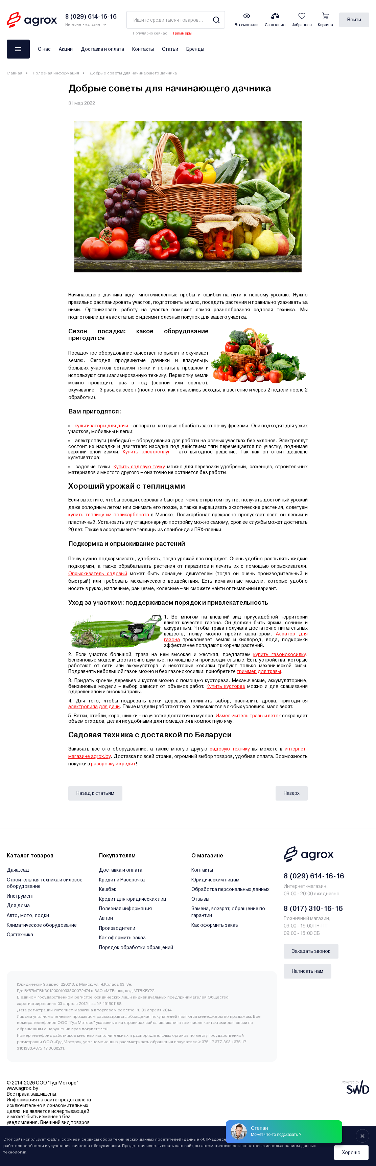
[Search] (216, 20)
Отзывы (200, 899)
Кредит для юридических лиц (132, 899)
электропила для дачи (94, 706)
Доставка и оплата (102, 49)
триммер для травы (259, 671)
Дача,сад (18, 870)
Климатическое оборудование (42, 925)
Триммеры (182, 33)
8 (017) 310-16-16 (313, 908)
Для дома (18, 905)
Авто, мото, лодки (28, 915)
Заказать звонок (311, 951)
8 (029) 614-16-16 (314, 876)
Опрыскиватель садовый (97, 573)
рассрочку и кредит (113, 763)
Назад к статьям (95, 793)
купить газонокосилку (279, 654)
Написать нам (307, 971)
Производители (117, 928)
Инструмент (20, 896)
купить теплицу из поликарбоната (108, 514)
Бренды (195, 49)
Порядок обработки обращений (136, 947)
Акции (66, 49)
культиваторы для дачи (101, 425)
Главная (14, 73)
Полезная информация (56, 73)
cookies (69, 1139)
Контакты (143, 49)
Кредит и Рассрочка (122, 879)
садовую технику (230, 749)
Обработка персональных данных (230, 889)
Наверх (292, 793)
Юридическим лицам (215, 879)
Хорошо (351, 1152)
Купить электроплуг (146, 451)
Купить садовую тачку (139, 466)
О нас (44, 49)
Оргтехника (20, 934)
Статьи (170, 49)
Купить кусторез (226, 686)
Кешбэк (107, 889)
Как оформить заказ (122, 937)
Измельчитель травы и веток (248, 715)
